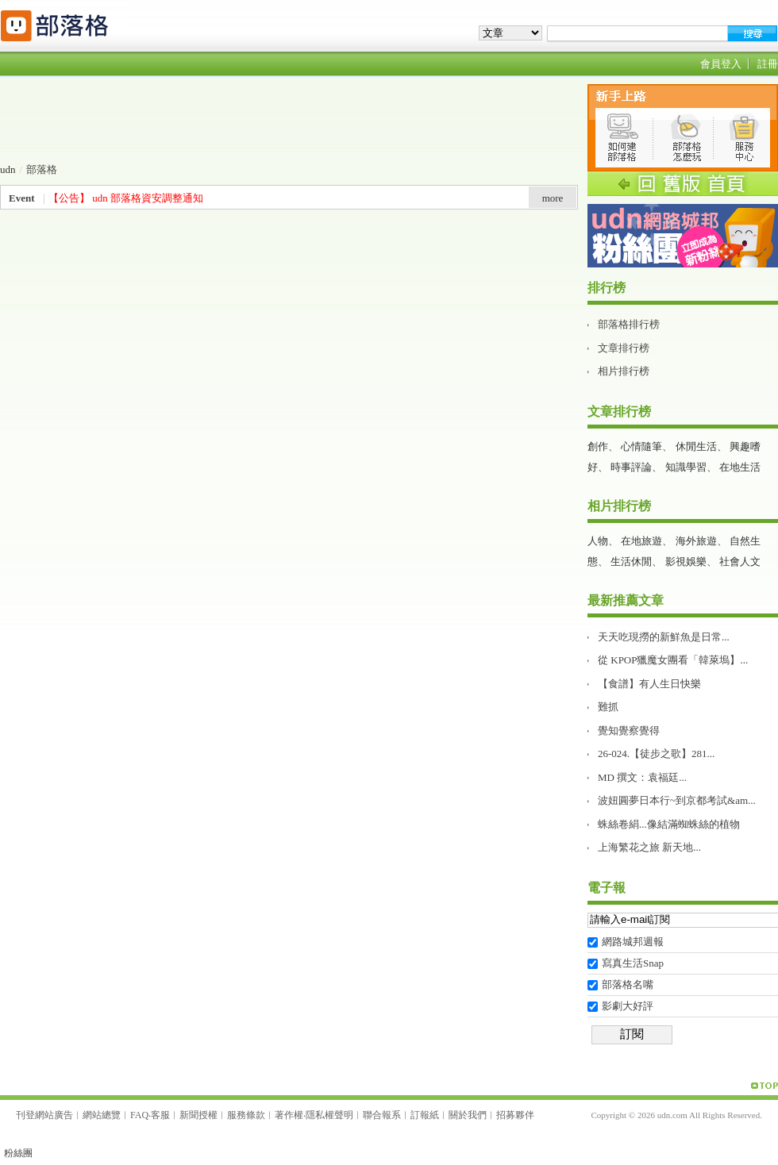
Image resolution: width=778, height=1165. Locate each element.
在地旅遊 (641, 541)
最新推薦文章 (625, 600)
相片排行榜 (623, 371)
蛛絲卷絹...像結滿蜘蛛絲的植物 (669, 824)
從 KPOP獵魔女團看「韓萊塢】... (673, 660)
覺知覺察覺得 (629, 730)
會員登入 (720, 64)
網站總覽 (102, 1115)
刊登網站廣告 (44, 1115)
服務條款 (246, 1115)
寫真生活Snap (633, 963)
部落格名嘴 (627, 984)
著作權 (289, 1115)
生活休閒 (631, 561)
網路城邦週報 (633, 942)
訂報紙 (424, 1115)
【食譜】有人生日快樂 (649, 684)
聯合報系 (382, 1115)
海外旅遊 (696, 541)
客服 (160, 1115)
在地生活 (740, 467)
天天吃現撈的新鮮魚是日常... (664, 637)
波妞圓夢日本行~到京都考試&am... (677, 800)
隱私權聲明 (329, 1115)
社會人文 (740, 561)
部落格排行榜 (629, 324)
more (553, 198)
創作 (597, 446)
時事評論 (631, 467)
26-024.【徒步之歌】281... (656, 753)
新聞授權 (198, 1115)
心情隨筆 (641, 446)
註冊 (767, 64)
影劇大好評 (627, 1006)
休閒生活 (696, 446)
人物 (597, 541)
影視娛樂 (686, 561)
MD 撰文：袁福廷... (642, 777)
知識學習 (686, 467)
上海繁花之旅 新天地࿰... (649, 847)
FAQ (139, 1115)
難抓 (608, 707)
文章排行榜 (623, 348)
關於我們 (468, 1115)
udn (8, 169)
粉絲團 (18, 1153)
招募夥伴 (515, 1115)
